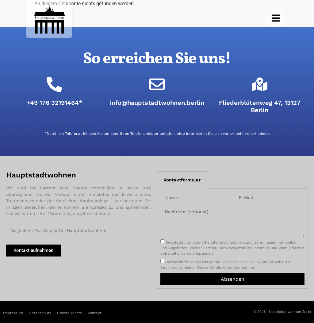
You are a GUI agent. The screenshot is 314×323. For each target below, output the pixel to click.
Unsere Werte (69, 313)
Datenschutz (40, 313)
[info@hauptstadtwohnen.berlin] (157, 84)
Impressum (13, 313)
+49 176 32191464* (54, 102)
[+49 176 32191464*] (54, 84)
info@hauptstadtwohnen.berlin (157, 102)
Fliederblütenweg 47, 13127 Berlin (260, 106)
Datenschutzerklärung (241, 262)
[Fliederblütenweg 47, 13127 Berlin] (259, 84)
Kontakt (94, 313)
